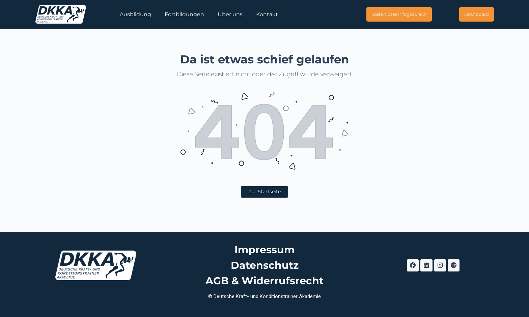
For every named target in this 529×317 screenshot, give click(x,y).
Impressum (264, 249)
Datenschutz (265, 265)
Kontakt (267, 14)
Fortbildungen (184, 14)
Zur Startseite (264, 192)
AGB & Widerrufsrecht (264, 281)
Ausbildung (135, 14)
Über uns (230, 14)
